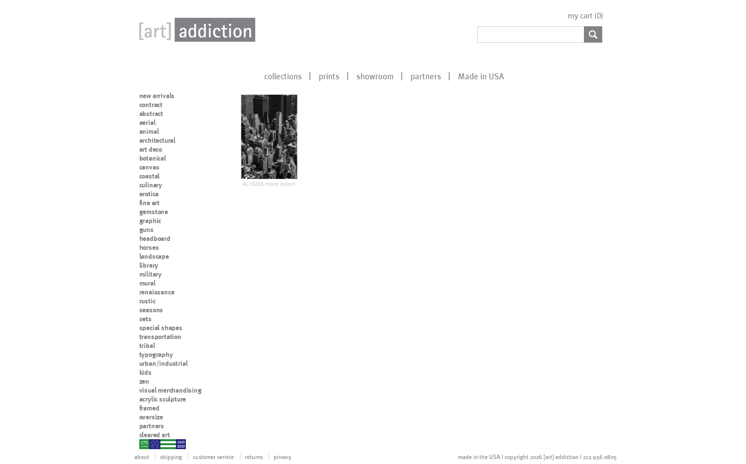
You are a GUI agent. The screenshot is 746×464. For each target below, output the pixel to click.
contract (151, 105)
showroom (375, 76)
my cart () (585, 15)
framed (149, 408)
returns (254, 456)
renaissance (156, 292)
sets (145, 319)
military (150, 274)
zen (144, 381)
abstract (151, 113)
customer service (213, 456)
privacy (282, 456)
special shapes (160, 328)
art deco (150, 149)
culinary (150, 185)
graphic (150, 221)
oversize (151, 417)
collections (283, 76)
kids (145, 372)
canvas (149, 167)
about (141, 456)
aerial (147, 122)
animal (149, 131)
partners (425, 76)
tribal (147, 345)
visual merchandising (170, 390)
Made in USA (481, 76)
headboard (155, 238)
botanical (152, 158)
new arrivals (157, 96)
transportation (160, 337)
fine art (149, 203)
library (149, 265)
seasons (151, 310)
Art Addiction (195, 29)
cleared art (154, 435)
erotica (149, 194)
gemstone (153, 212)
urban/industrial (163, 363)
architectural (157, 140)
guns (146, 229)
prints (329, 76)
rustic (147, 301)
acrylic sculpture (162, 399)
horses (149, 247)
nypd (146, 444)
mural (147, 283)
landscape (154, 256)
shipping (171, 456)
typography (156, 354)
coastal (149, 176)
